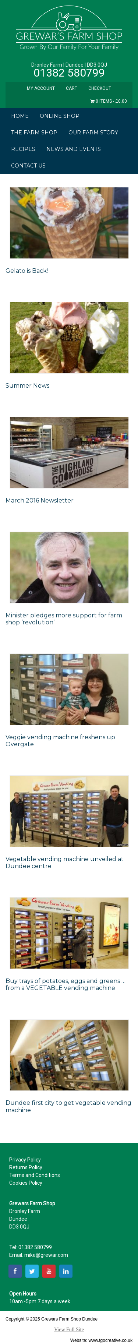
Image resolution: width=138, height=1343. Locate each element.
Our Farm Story (93, 132)
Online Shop (59, 116)
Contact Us (28, 165)
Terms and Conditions (34, 1175)
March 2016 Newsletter (40, 500)
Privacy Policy (25, 1160)
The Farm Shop (34, 132)
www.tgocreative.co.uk (110, 1340)
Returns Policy (25, 1167)
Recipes (23, 149)
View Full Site (69, 1329)
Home (20, 116)
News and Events (73, 149)
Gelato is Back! (27, 270)
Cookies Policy (25, 1183)
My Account (41, 88)
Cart (71, 88)
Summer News (27, 385)
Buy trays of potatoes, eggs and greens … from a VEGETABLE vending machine (65, 984)
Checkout (99, 88)
